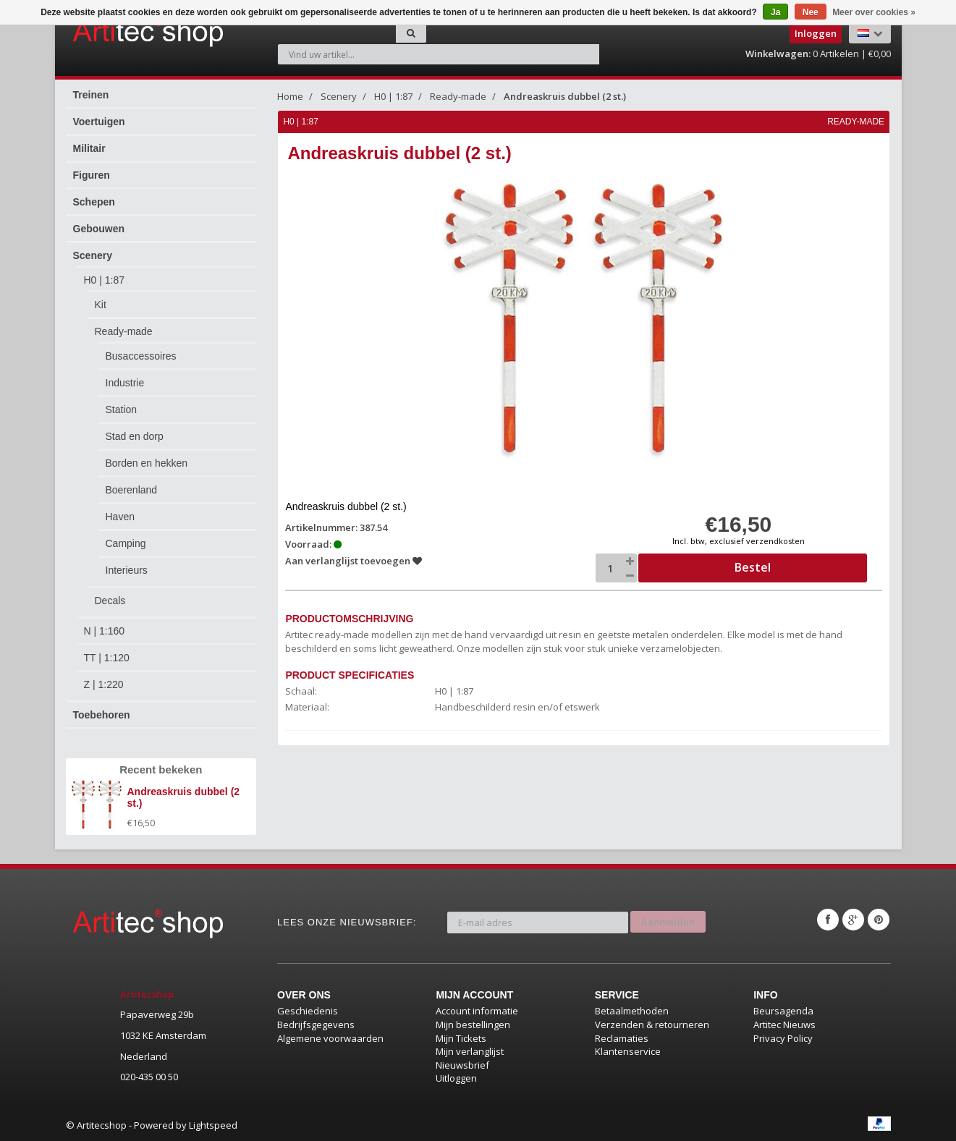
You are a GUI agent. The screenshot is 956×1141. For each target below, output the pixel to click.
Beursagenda (783, 1010)
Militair (89, 148)
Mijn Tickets (461, 1038)
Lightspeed (213, 1125)
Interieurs (127, 570)
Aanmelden (668, 919)
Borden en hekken (147, 463)
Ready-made (124, 331)
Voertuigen (99, 121)
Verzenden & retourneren (652, 1024)
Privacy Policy (783, 1038)
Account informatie (477, 1010)
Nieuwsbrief (462, 1065)
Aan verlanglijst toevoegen (354, 560)
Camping (126, 543)
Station (122, 409)
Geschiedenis (307, 1010)
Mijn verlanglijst (470, 1051)
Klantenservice (628, 1051)
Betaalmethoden (632, 1010)
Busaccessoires (141, 356)
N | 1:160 (104, 631)
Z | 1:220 (104, 684)
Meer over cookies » (873, 12)
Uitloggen (456, 1078)
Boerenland (132, 490)
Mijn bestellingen (473, 1024)
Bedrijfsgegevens (316, 1024)
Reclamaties (621, 1038)
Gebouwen (99, 228)
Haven (120, 516)
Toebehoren (101, 715)
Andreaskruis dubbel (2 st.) (565, 96)
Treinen (91, 95)
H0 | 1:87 (104, 280)
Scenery (92, 255)
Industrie (125, 383)
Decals (110, 600)
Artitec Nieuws (784, 1024)
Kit (100, 304)
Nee (810, 12)
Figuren (91, 175)
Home (290, 96)
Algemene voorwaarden (330, 1038)
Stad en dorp (135, 436)
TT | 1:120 (107, 657)
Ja (775, 12)
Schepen (94, 202)
